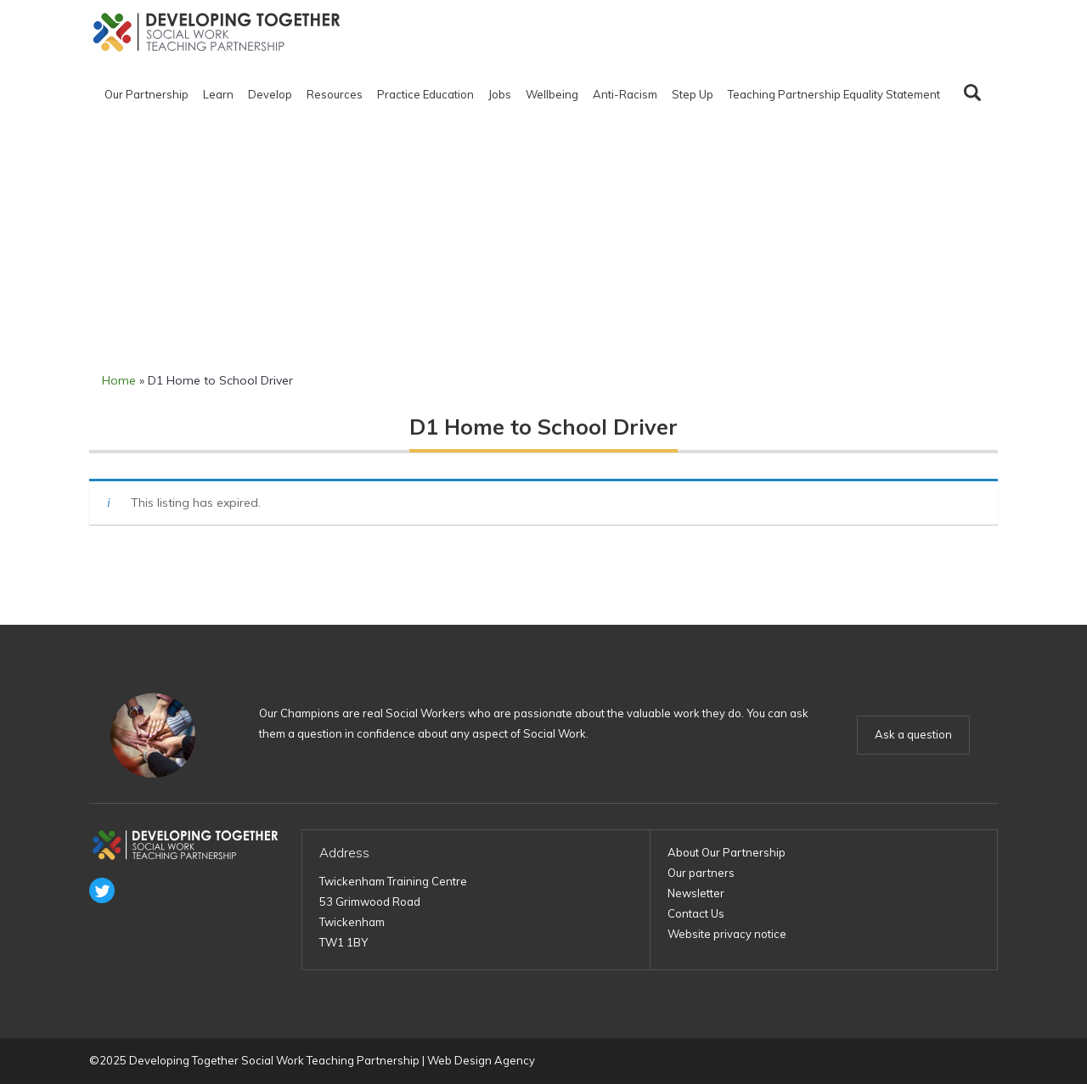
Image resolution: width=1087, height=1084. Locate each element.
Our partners (701, 872)
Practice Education (425, 94)
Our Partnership (146, 94)
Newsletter (695, 893)
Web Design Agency (481, 1060)
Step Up (692, 94)
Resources (335, 94)
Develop (270, 94)
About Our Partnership (726, 852)
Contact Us (695, 913)
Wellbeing (552, 94)
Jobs (499, 94)
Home (119, 380)
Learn (218, 94)
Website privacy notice (726, 934)
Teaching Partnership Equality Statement (834, 94)
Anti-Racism (625, 94)
